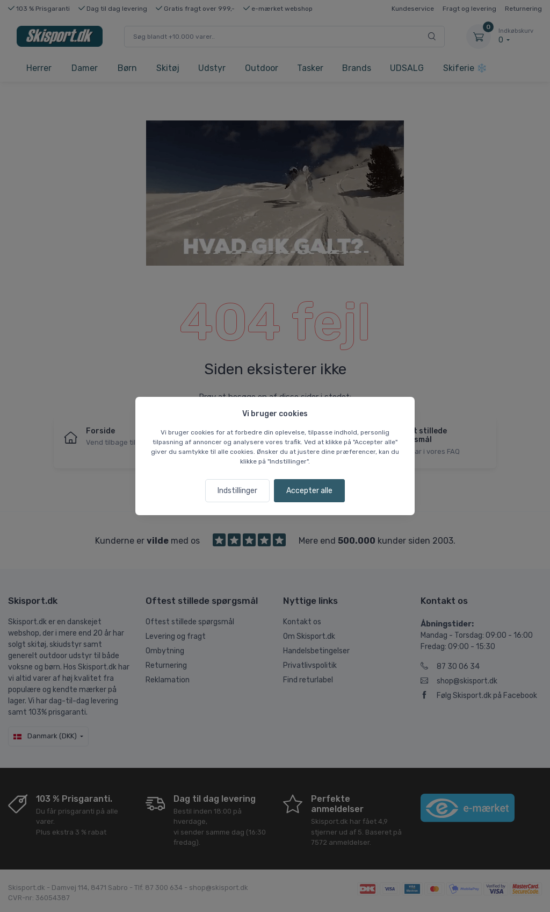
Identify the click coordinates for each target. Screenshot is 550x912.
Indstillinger (237, 490)
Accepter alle (309, 490)
